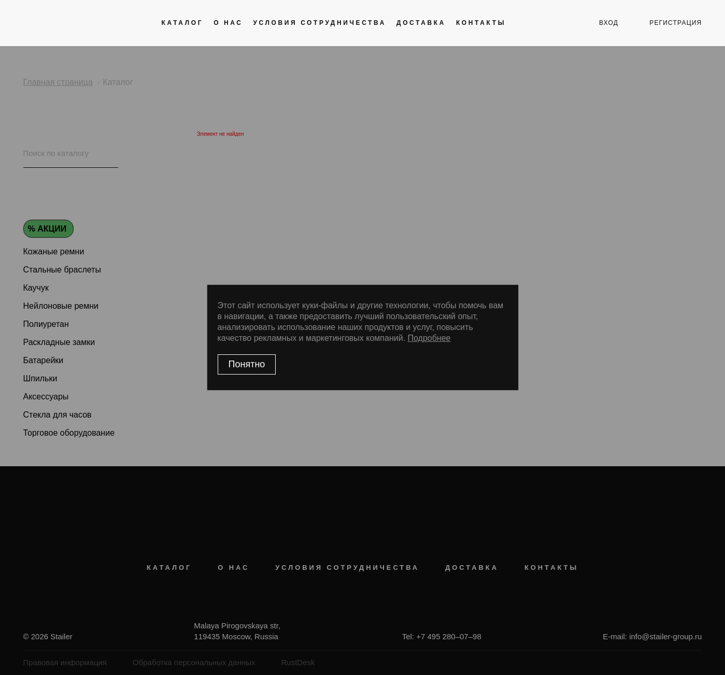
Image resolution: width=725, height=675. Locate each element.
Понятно (247, 364)
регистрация (675, 22)
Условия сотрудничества (319, 22)
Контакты (481, 22)
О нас (228, 22)
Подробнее (429, 338)
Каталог (183, 22)
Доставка (421, 22)
